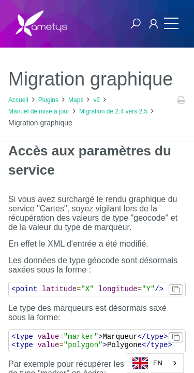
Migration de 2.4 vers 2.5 (113, 111)
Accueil (18, 100)
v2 (96, 100)
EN (147, 363)
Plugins (48, 100)
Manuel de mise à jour (38, 111)
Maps (75, 100)
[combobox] (155, 363)
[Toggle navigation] (168, 23)
